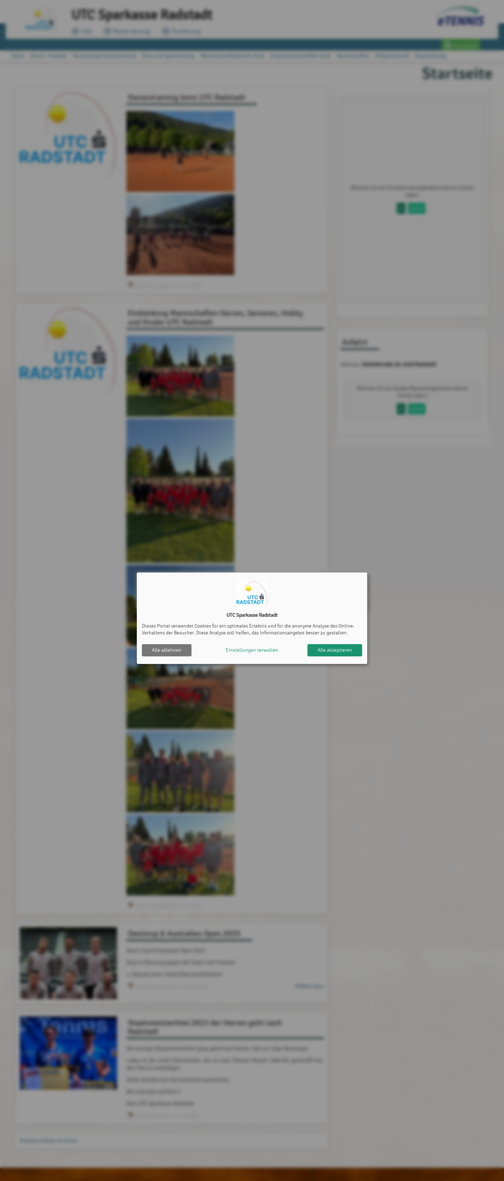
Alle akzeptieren (335, 650)
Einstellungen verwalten (252, 650)
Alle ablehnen (166, 650)
